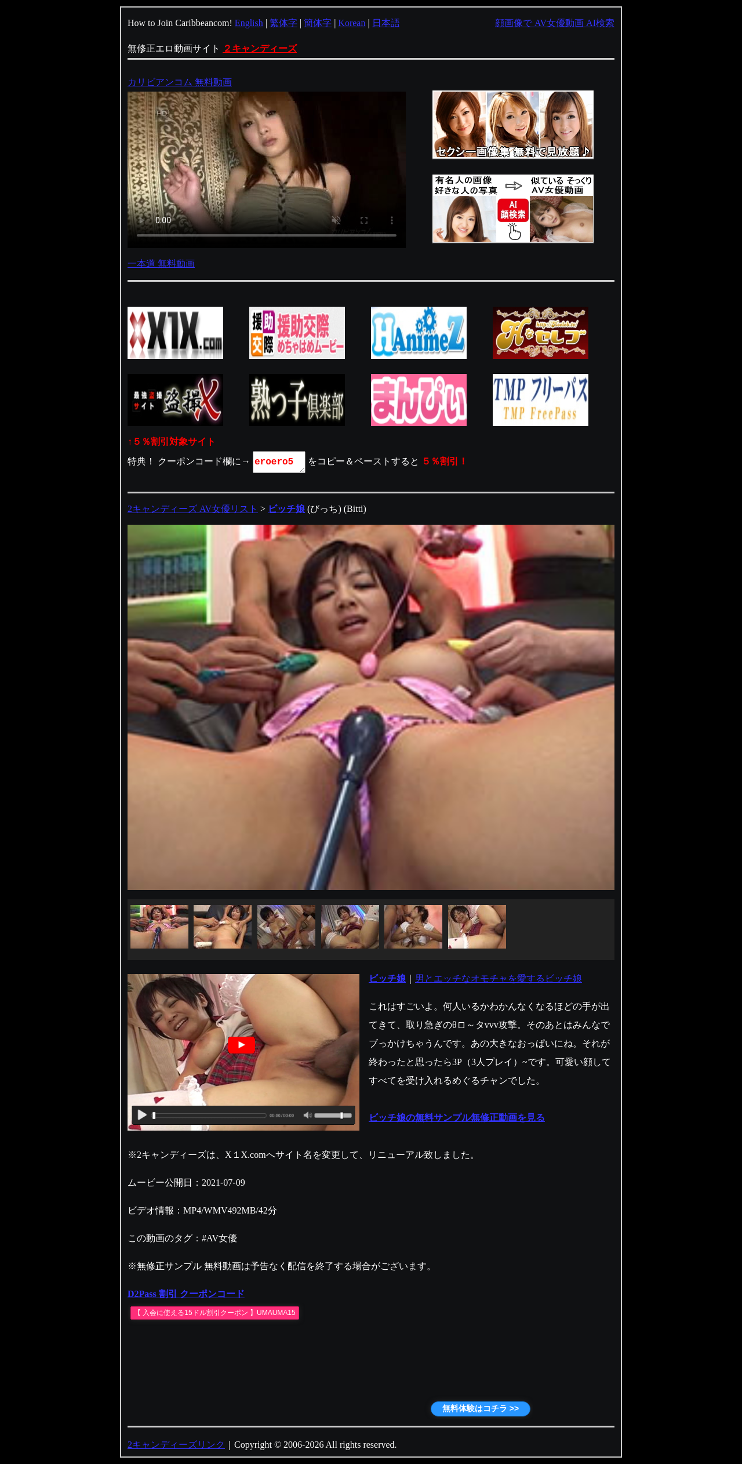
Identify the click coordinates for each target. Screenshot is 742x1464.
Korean (351, 23)
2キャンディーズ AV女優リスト (193, 509)
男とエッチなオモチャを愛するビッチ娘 (498, 978)
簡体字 (318, 23)
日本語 (386, 23)
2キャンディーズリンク (176, 1445)
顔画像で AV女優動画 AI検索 (554, 23)
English (249, 23)
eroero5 (280, 462)
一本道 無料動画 (161, 263)
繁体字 (283, 23)
